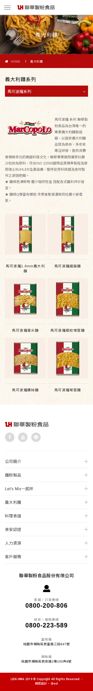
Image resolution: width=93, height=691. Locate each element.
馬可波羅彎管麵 (67, 390)
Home (12, 61)
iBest (54, 683)
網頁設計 (41, 683)
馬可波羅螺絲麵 (25, 390)
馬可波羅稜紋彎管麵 (67, 330)
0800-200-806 (46, 605)
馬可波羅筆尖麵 (25, 330)
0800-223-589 (46, 625)
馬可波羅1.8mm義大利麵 (25, 268)
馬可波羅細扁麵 (67, 266)
